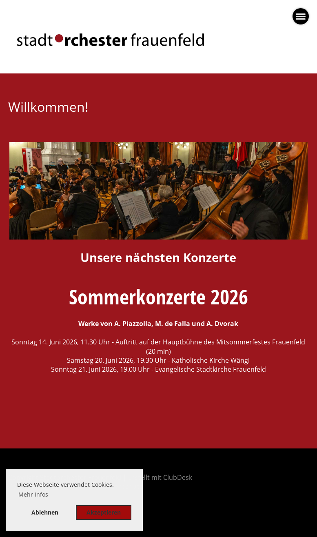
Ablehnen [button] (44, 512)
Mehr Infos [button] (33, 494)
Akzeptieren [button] (103, 512)
